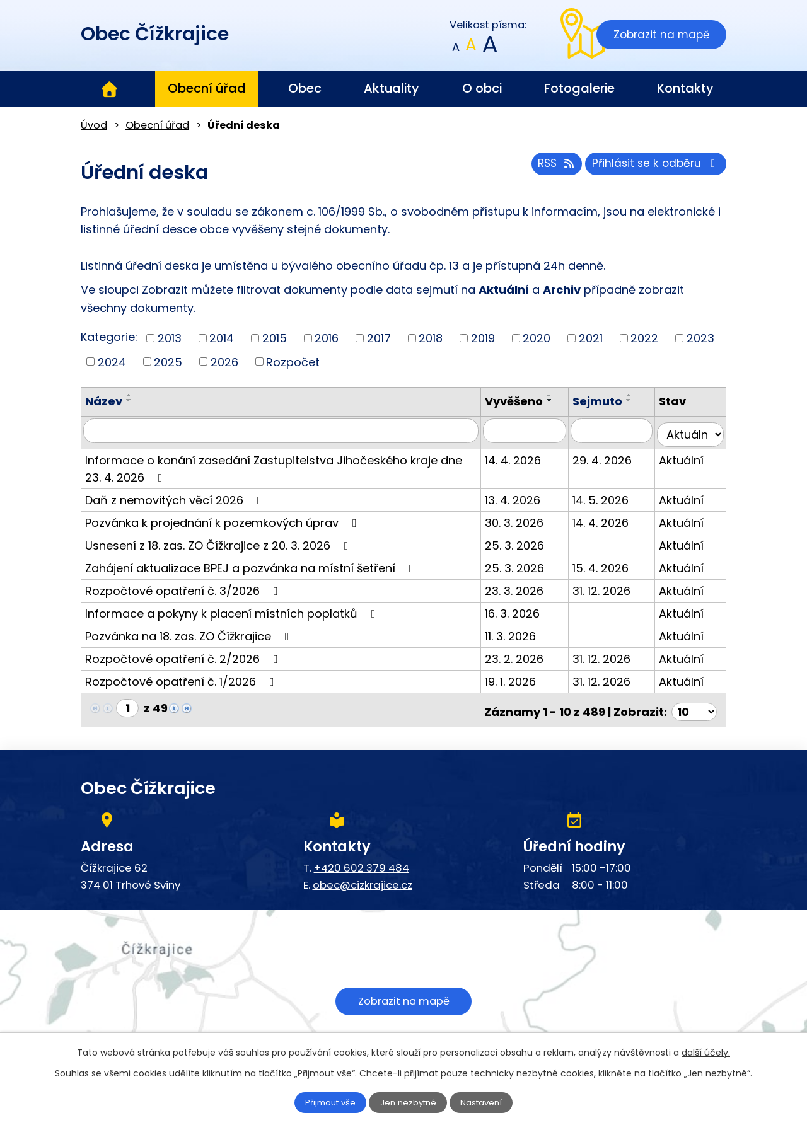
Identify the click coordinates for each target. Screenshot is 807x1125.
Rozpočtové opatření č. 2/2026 (184, 654)
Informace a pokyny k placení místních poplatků (233, 609)
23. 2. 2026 (528, 654)
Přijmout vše (323, 1101)
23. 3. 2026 (528, 586)
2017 (379, 338)
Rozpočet (293, 361)
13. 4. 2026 (527, 496)
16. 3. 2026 (526, 609)
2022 (644, 338)
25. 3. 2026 (529, 541)
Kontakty (685, 88)
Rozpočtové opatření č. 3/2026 (184, 586)
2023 (700, 338)
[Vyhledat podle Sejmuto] (618, 430)
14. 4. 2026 (527, 456)
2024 (112, 361)
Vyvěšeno (528, 401)
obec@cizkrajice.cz (362, 876)
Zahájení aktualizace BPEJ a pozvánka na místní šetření (252, 564)
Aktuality (391, 88)
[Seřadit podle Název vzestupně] (129, 395)
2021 (591, 338)
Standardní (471, 47)
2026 (224, 361)
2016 (327, 338)
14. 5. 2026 (610, 496)
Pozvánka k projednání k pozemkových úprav (223, 518)
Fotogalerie (579, 88)
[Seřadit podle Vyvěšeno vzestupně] (564, 395)
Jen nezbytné (409, 1101)
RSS (547, 167)
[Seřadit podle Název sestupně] (129, 400)
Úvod (109, 89)
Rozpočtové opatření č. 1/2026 (182, 677)
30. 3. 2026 (528, 518)
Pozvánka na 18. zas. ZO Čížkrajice (189, 632)
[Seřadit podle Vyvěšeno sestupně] (564, 400)
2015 (274, 338)
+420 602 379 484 (361, 859)
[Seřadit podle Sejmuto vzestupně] (639, 395)
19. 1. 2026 (524, 677)
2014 (221, 338)
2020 (536, 338)
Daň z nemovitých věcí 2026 (176, 496)
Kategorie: (109, 337)
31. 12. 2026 (611, 586)
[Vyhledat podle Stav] (693, 430)
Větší (489, 47)
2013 (170, 338)
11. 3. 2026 (524, 632)
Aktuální (686, 456)
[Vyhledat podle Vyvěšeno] (536, 430)
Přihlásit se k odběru (653, 167)
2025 (168, 361)
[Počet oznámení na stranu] (694, 704)
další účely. (706, 1051)
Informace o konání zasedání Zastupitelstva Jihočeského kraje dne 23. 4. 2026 (283, 464)
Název (103, 401)
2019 (483, 338)
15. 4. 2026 (610, 564)
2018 (431, 338)
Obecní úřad (207, 88)
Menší (456, 47)
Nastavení (490, 1101)
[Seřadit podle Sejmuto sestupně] (639, 400)
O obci (482, 88)
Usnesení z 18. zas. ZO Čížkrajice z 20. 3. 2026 (219, 541)
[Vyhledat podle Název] (288, 430)
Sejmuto (607, 401)
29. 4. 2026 (611, 456)
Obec (305, 88)
